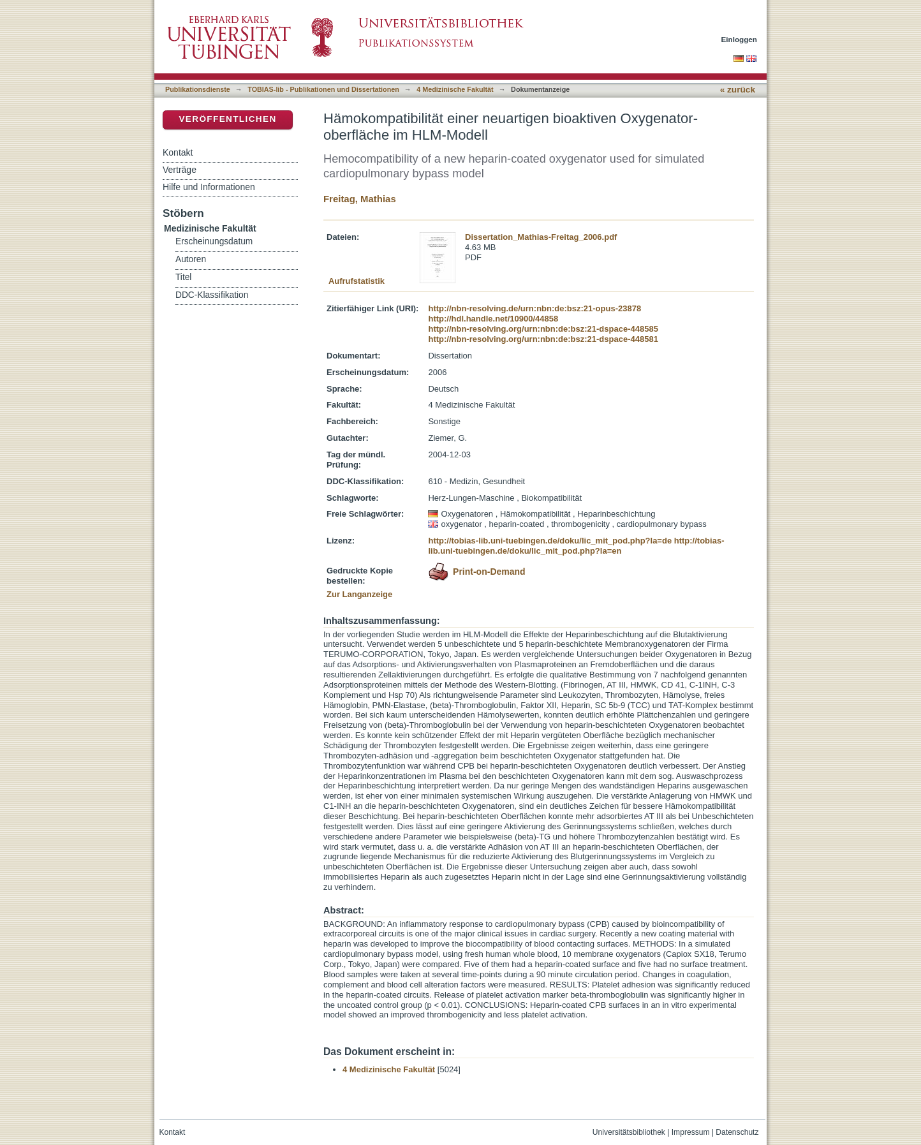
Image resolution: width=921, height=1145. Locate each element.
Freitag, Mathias (359, 198)
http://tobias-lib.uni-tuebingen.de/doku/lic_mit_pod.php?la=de (550, 540)
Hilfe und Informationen (209, 187)
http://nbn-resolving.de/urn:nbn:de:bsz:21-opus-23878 (534, 308)
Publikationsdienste (197, 89)
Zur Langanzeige (359, 594)
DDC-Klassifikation (211, 295)
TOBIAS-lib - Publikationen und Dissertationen (323, 89)
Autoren (190, 259)
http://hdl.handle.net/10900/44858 (493, 318)
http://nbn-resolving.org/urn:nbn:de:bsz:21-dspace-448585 (543, 329)
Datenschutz (737, 1132)
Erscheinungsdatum (214, 241)
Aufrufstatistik (356, 281)
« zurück (737, 89)
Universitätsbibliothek (629, 1132)
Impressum (691, 1132)
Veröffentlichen (227, 119)
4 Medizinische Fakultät (454, 89)
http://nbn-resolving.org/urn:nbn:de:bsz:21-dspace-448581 (543, 339)
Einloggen (739, 39)
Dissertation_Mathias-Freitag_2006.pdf (541, 237)
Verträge (179, 170)
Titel (183, 277)
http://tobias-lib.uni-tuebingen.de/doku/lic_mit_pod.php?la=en (576, 546)
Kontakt (178, 152)
